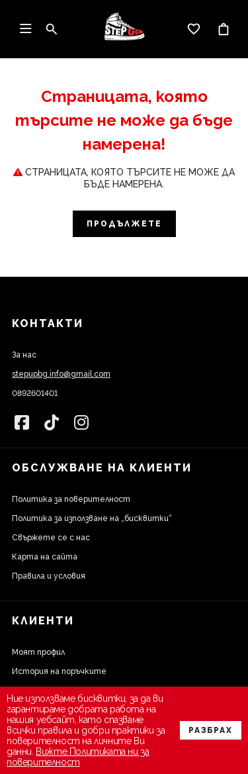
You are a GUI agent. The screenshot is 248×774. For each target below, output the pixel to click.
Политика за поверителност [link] (71, 499)
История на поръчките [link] (59, 671)
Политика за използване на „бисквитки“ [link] (92, 518)
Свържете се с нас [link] (51, 537)
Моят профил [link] (38, 652)
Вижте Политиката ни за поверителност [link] (78, 756)
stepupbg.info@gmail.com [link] (61, 374)
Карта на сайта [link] (44, 556)
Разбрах (210, 730)
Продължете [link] (124, 223)
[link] (124, 29)
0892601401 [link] (35, 393)
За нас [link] (24, 355)
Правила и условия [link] (48, 576)
